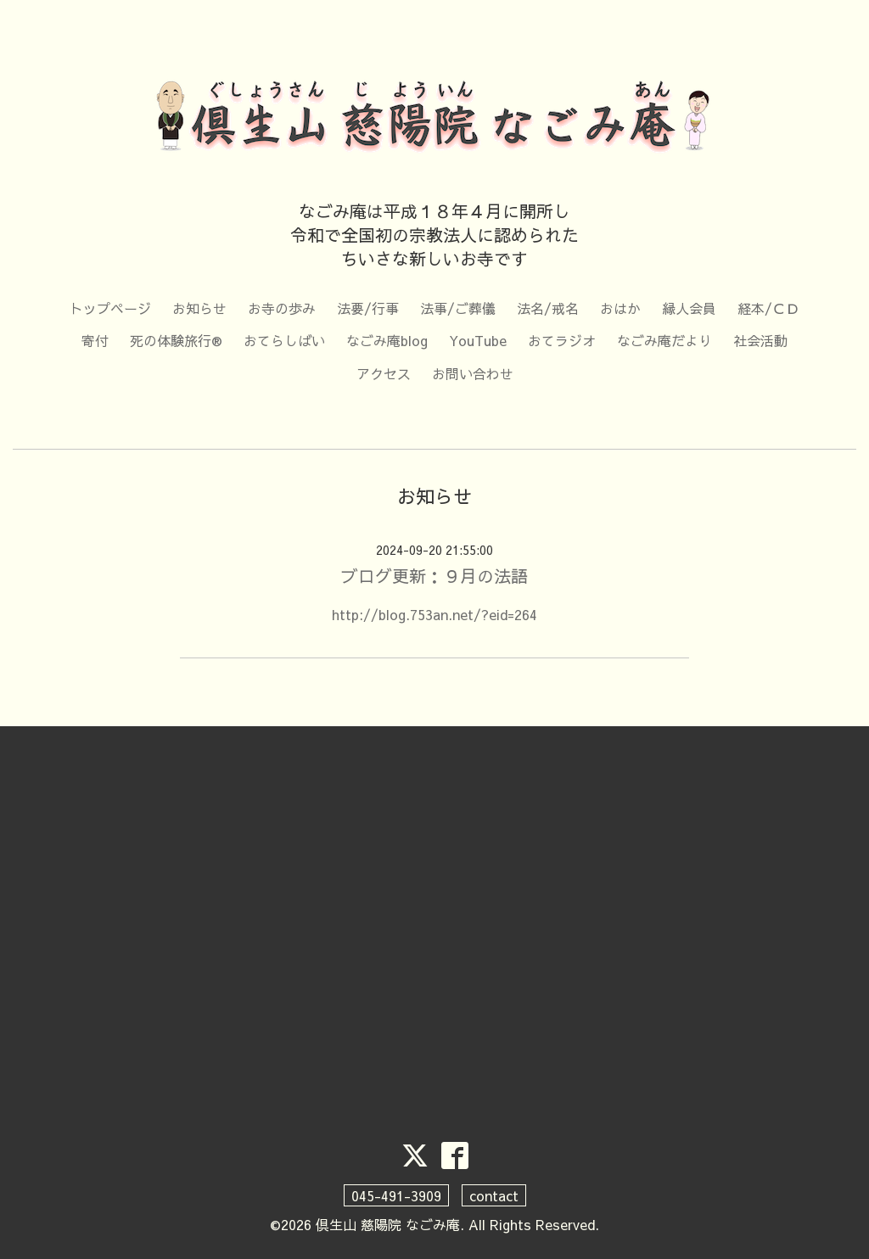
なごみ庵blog (387, 340)
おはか (620, 308)
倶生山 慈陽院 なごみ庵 (388, 1224)
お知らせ (199, 308)
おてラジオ (562, 340)
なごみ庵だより (664, 340)
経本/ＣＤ (768, 308)
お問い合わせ (472, 373)
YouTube (478, 340)
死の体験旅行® (176, 340)
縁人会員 (689, 308)
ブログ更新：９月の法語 (434, 575)
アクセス (383, 373)
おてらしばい (284, 340)
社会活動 (760, 340)
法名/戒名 (548, 308)
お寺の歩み (282, 308)
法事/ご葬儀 (458, 308)
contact (494, 1195)
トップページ (110, 308)
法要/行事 (368, 308)
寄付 (95, 340)
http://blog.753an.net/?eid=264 (434, 614)
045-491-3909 (396, 1195)
